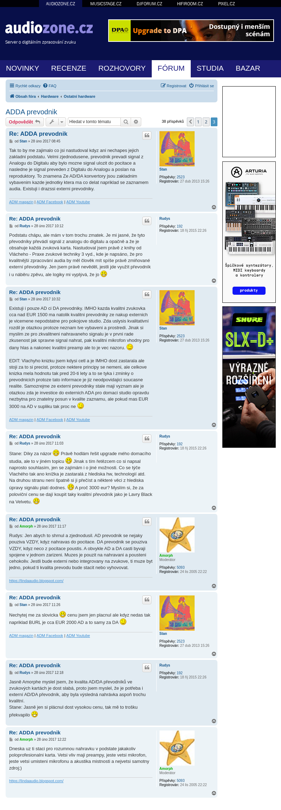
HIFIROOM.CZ (190, 3)
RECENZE (68, 68)
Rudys (164, 219)
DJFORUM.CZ (149, 3)
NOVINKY (22, 68)
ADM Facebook (50, 202)
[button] (190, 121)
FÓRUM (171, 68)
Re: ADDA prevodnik (38, 133)
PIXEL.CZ (226, 3)
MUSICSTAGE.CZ (106, 3)
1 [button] (198, 122)
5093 (180, 567)
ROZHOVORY (122, 68)
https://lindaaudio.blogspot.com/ (36, 581)
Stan (163, 169)
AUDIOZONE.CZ (60, 3)
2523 (180, 177)
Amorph (166, 555)
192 (180, 226)
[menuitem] (50, 86)
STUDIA (210, 68)
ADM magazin (21, 202)
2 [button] (206, 122)
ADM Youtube (78, 202)
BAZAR (248, 68)
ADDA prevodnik (31, 112)
